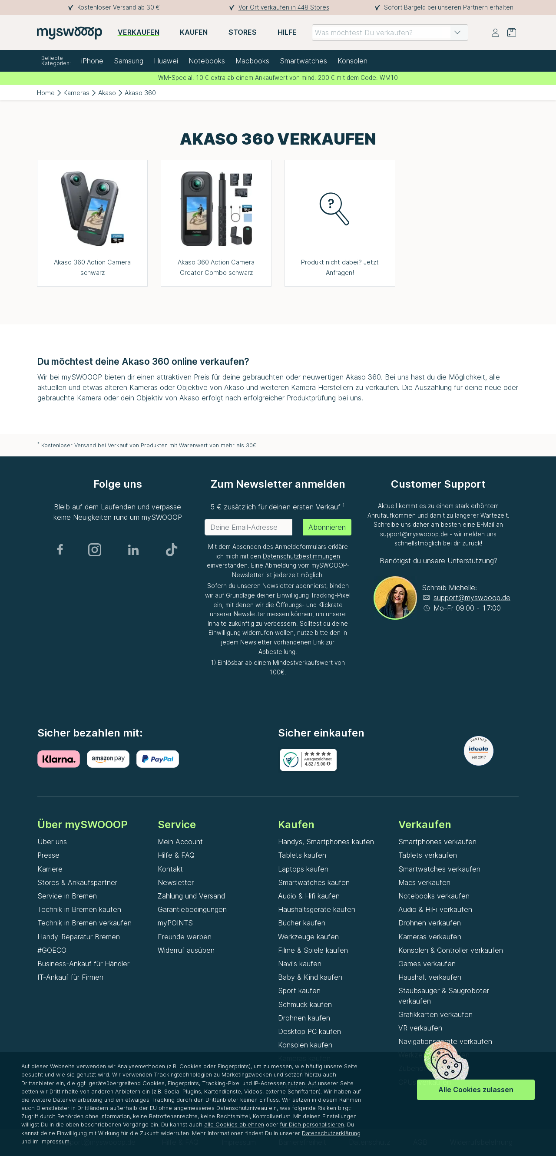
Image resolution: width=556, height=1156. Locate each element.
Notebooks (207, 60)
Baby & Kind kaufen (310, 977)
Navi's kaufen (299, 963)
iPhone (92, 60)
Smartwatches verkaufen (439, 869)
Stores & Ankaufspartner (77, 882)
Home (46, 92)
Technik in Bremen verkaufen (84, 922)
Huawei (166, 60)
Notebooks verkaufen (434, 896)
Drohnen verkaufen (429, 922)
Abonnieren (327, 527)
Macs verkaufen (424, 882)
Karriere (50, 869)
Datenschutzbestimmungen (301, 556)
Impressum (55, 1141)
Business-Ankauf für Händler (83, 963)
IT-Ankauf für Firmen (70, 977)
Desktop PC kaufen (309, 1031)
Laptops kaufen (303, 869)
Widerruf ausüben (186, 950)
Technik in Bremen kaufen (79, 909)
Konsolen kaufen (305, 1044)
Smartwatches (303, 60)
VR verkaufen (420, 1028)
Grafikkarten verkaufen (435, 1014)
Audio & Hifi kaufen (309, 896)
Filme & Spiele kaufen (313, 950)
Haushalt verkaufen (429, 977)
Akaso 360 (140, 92)
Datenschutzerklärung (331, 1133)
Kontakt (170, 869)
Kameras (76, 92)
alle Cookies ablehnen (234, 1124)
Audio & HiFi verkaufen (435, 909)
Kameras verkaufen (429, 936)
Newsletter (176, 882)
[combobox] (390, 32)
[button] (457, 32)
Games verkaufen (427, 963)
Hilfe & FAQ (176, 855)
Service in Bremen (67, 896)
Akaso (107, 92)
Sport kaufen (299, 990)
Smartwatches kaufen (314, 882)
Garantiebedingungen (192, 909)
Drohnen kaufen (304, 1018)
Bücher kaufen (301, 922)
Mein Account (180, 841)
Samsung (128, 60)
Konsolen (352, 60)
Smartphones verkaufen (437, 841)
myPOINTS (175, 922)
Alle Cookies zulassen (475, 1089)
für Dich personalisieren (312, 1124)
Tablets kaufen (302, 855)
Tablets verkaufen (427, 855)
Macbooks (252, 60)
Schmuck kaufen (305, 1004)
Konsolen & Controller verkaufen (450, 950)
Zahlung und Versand (191, 896)
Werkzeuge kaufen (308, 936)
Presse (48, 855)
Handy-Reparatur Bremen (78, 936)
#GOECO (51, 950)
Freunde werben (185, 936)
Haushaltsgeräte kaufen (316, 909)
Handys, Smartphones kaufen (326, 841)
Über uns (52, 841)
